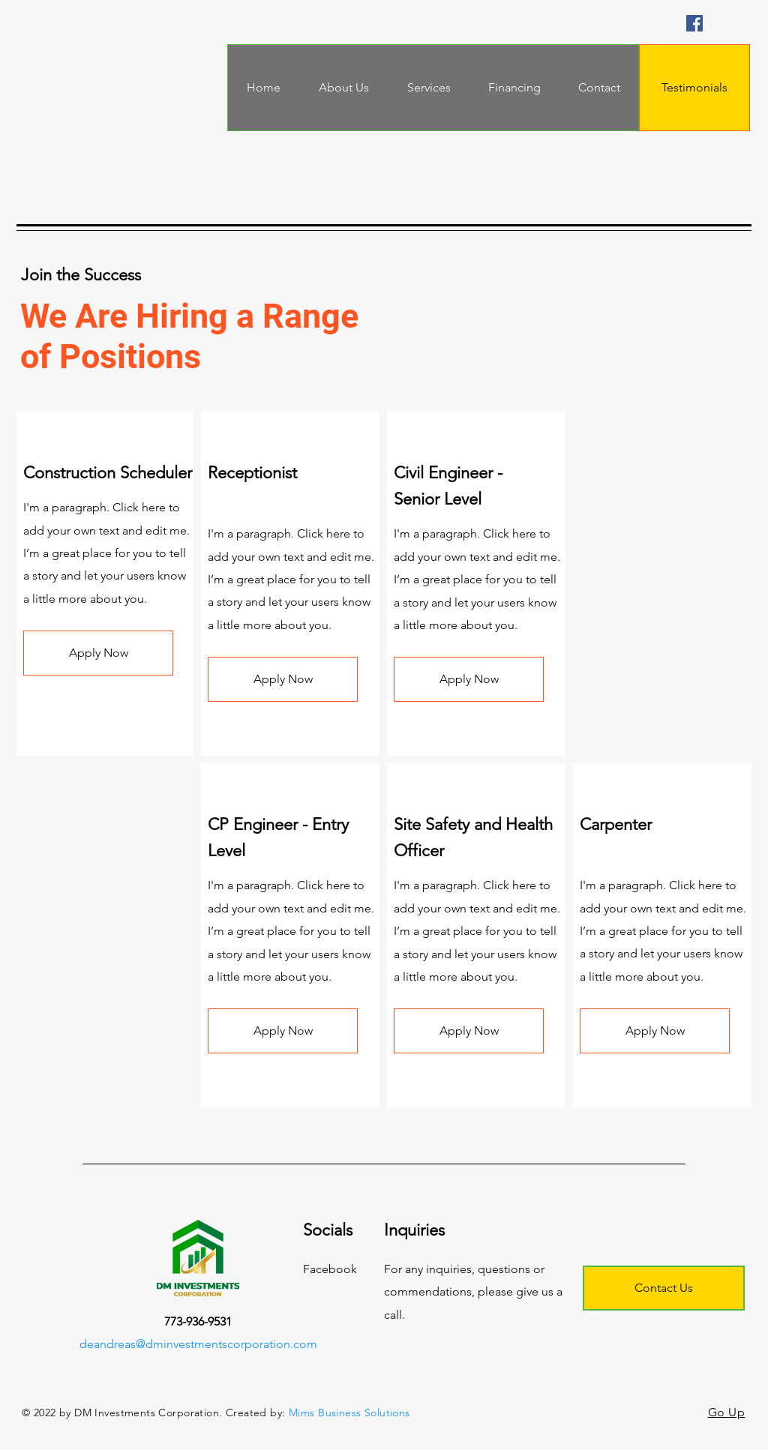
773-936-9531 (198, 1321)
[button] (98, 653)
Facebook (330, 1269)
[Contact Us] (664, 1288)
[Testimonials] (694, 87)
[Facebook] (694, 23)
